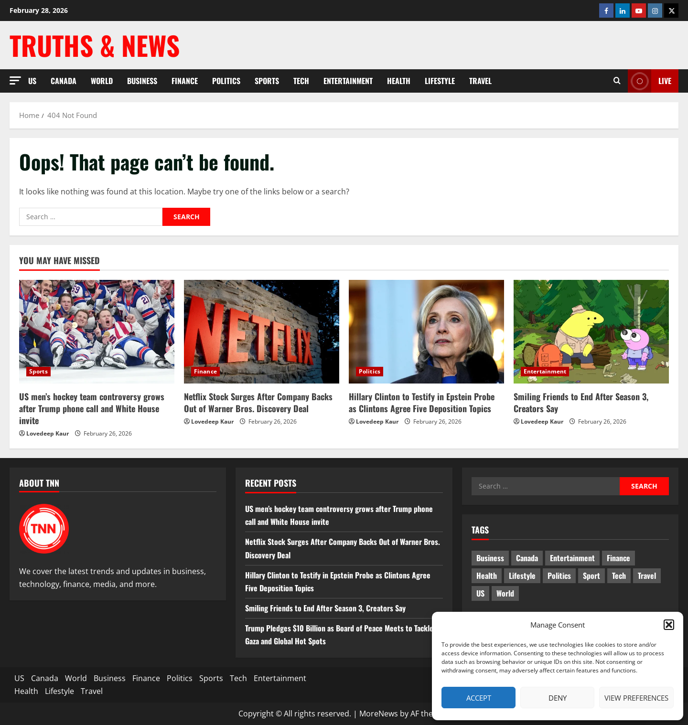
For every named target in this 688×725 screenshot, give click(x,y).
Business (142, 80)
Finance (185, 80)
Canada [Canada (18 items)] (527, 558)
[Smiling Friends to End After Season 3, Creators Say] (591, 332)
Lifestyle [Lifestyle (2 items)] (522, 575)
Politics (226, 80)
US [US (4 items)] (480, 593)
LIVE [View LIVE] (649, 81)
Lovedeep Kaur (47, 433)
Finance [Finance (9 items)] (618, 558)
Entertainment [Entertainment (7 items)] (572, 558)
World (102, 80)
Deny (557, 698)
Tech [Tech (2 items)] (619, 575)
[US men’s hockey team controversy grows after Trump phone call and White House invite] (96, 332)
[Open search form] (617, 81)
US (32, 80)
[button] (669, 624)
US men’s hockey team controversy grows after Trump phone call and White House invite (91, 408)
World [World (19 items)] (505, 593)
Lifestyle (440, 80)
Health (398, 80)
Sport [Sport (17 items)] (591, 575)
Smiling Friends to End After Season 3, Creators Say (581, 402)
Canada (63, 80)
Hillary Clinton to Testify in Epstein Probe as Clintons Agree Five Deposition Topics (421, 402)
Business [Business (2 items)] (490, 558)
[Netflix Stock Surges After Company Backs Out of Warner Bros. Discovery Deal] (261, 332)
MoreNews (378, 713)
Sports (267, 80)
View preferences (636, 698)
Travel (480, 80)
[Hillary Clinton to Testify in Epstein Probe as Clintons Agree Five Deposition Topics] (426, 332)
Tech (301, 80)
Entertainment (348, 80)
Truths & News (95, 44)
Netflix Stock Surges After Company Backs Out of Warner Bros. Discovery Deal (258, 402)
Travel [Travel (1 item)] (647, 575)
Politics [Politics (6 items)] (559, 575)
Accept (478, 698)
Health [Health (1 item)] (486, 575)
